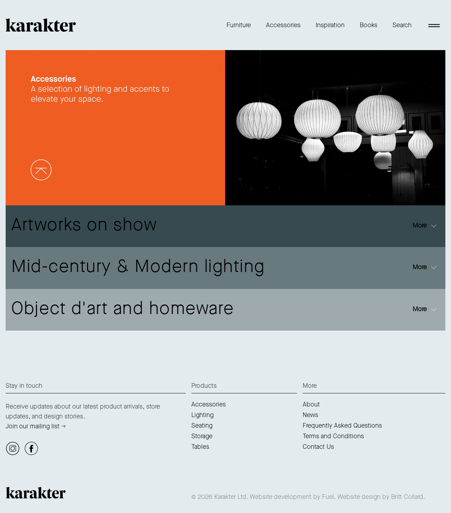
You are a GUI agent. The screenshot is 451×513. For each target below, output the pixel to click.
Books (368, 25)
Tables (200, 446)
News (310, 415)
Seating (201, 425)
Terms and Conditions (333, 436)
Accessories (283, 25)
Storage (201, 436)
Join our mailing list (33, 426)
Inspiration (330, 25)
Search (402, 25)
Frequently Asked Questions (342, 425)
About (311, 404)
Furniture (239, 25)
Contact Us (318, 446)
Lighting (202, 415)
